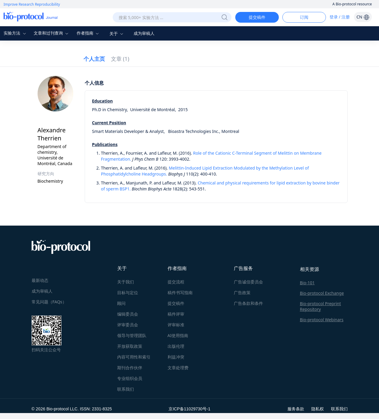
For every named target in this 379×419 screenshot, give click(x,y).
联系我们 (125, 389)
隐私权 (317, 409)
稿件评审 (176, 314)
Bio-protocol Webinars (322, 319)
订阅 (304, 17)
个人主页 (94, 58)
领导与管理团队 (131, 335)
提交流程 (176, 282)
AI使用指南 (178, 335)
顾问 (121, 303)
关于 (117, 33)
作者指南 (88, 33)
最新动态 (40, 280)
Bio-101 (307, 282)
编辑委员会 (127, 314)
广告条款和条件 (248, 303)
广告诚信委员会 (248, 282)
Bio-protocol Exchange (322, 293)
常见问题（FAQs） (49, 302)
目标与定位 (127, 292)
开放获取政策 (129, 346)
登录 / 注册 (340, 17)
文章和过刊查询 (52, 33)
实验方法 (15, 33)
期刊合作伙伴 (129, 367)
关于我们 (125, 282)
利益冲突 (176, 357)
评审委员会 (127, 325)
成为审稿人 (144, 33)
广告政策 (242, 292)
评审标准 (176, 325)
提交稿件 (257, 17)
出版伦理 (176, 346)
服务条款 (295, 409)
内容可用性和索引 (134, 357)
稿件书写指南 (180, 292)
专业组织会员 (129, 378)
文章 (120, 58)
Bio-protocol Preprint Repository (320, 306)
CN (362, 17)
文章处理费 (178, 367)
